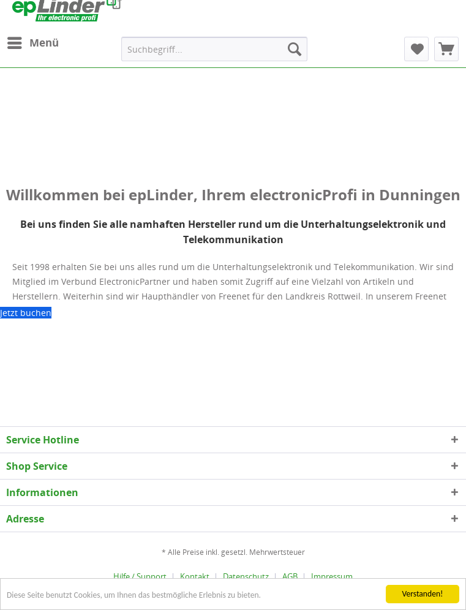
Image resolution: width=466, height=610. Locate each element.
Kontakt (194, 576)
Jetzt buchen (25, 312)
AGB (290, 576)
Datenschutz (246, 576)
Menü (33, 41)
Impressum (332, 576)
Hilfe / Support (140, 576)
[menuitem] (32, 43)
